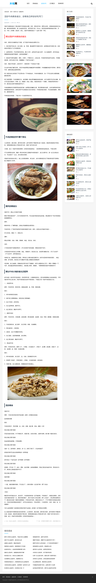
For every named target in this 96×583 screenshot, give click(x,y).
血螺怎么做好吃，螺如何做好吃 (12, 543)
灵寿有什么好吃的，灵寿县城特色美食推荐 (44, 558)
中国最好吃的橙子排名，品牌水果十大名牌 (44, 565)
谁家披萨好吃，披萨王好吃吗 (40, 537)
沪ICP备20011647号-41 (23, 580)
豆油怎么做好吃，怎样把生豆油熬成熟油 (18, 521)
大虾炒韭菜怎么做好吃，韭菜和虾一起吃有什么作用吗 (17, 565)
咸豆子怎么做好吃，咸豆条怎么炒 (13, 540)
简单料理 (60, 3)
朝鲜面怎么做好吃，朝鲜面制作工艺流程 (14, 546)
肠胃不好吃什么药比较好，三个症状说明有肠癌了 (46, 543)
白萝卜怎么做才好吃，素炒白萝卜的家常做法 (44, 555)
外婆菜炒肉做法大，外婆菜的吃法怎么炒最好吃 (16, 561)
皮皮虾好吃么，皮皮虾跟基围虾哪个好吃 (14, 549)
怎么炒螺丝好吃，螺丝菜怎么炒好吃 (42, 561)
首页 (28, 3)
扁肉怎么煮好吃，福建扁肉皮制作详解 (14, 552)
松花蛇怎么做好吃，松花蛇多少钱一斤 (14, 568)
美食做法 (35, 3)
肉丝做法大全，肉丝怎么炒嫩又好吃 (13, 555)
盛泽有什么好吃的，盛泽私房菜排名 (42, 549)
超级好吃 (43, 3)
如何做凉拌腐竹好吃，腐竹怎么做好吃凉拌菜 (44, 568)
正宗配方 (52, 3)
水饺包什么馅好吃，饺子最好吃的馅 (42, 552)
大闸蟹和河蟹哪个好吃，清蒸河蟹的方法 (50, 521)
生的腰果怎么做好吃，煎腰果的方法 (13, 558)
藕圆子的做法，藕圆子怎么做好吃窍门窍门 (44, 540)
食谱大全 (16, 11)
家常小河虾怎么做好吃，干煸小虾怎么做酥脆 (16, 537)
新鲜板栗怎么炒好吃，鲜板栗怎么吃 (42, 546)
